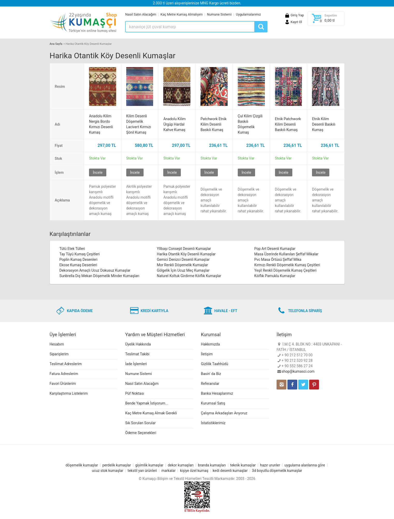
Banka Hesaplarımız (217, 393)
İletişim (207, 354)
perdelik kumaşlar (116, 465)
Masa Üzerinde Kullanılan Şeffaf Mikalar (286, 254)
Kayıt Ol (293, 22)
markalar (168, 470)
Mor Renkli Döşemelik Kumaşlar (182, 265)
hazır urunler (270, 465)
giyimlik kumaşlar (149, 465)
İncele (97, 172)
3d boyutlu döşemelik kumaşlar (277, 470)
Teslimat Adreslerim (66, 364)
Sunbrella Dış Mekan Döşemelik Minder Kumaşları (99, 276)
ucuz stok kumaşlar (107, 470)
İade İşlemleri (136, 364)
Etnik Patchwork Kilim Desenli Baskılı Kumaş (288, 124)
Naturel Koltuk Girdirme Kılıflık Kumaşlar (189, 276)
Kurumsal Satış (213, 403)
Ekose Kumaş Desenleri (78, 265)
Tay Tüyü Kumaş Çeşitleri (80, 254)
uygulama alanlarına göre (305, 465)
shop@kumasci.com (298, 371)
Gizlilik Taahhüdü (214, 364)
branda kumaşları (212, 465)
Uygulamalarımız (248, 14)
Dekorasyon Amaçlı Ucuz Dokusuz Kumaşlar (95, 270)
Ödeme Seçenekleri (140, 433)
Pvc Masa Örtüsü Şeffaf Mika (277, 259)
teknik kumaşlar (243, 465)
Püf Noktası (134, 393)
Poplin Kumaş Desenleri (79, 259)
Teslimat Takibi (137, 354)
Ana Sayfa (56, 44)
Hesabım (57, 344)
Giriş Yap (294, 15)
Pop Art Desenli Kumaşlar (274, 249)
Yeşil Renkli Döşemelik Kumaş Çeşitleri (285, 270)
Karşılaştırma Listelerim (69, 393)
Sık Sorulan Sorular (140, 423)
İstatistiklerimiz (213, 423)
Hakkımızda (210, 344)
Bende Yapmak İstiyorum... (146, 403)
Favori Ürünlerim (63, 383)
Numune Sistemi (219, 14)
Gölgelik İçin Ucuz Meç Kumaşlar (183, 270)
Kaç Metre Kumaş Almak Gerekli (151, 413)
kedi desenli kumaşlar (230, 470)
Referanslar (210, 383)
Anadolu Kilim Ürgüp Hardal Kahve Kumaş (174, 124)
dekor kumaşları (181, 465)
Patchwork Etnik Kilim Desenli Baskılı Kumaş (213, 124)
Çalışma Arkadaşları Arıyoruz (224, 413)
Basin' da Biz (211, 374)
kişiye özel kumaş (194, 470)
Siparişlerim (59, 354)
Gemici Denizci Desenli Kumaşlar (183, 259)
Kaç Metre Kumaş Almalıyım (181, 14)
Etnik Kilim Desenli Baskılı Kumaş (323, 124)
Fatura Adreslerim (64, 374)
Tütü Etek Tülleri (72, 249)
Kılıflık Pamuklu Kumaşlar (274, 276)
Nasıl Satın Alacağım (140, 14)
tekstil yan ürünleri (142, 470)
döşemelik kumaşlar (81, 465)
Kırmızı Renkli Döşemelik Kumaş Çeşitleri (287, 265)
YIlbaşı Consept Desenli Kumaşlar (184, 249)
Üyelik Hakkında (138, 344)
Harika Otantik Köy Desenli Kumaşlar (186, 254)
